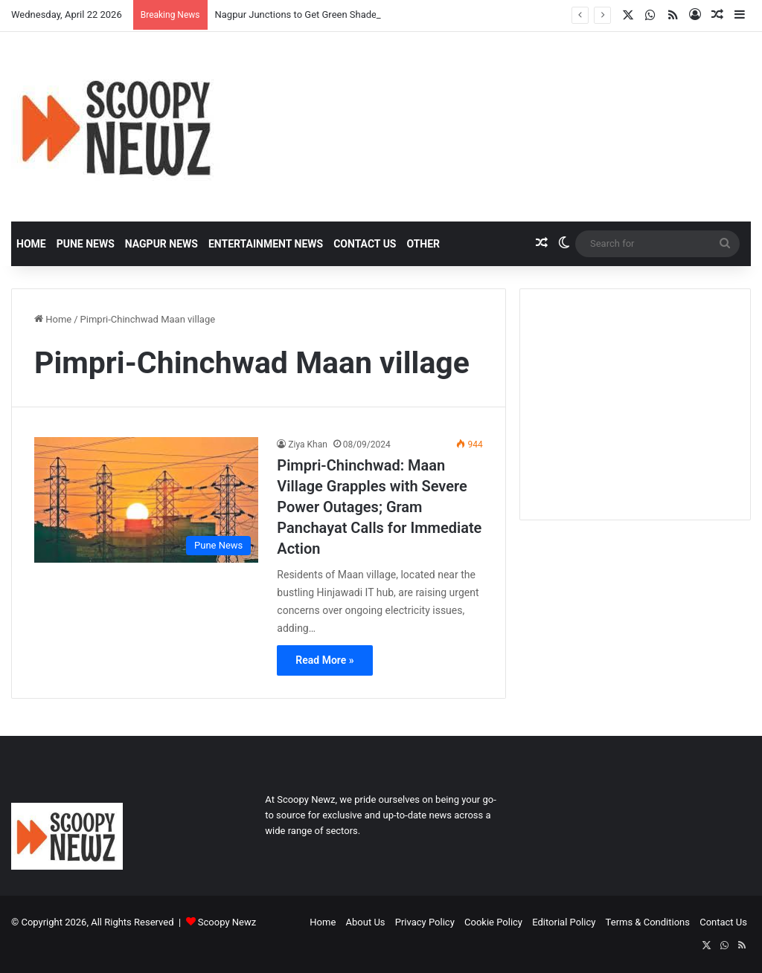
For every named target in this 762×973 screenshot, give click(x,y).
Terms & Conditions (648, 922)
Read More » (324, 660)
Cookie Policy (493, 922)
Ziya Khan (307, 444)
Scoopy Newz (227, 922)
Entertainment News (265, 244)
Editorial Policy (563, 922)
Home (31, 244)
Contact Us (364, 244)
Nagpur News (161, 244)
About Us (365, 922)
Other (423, 244)
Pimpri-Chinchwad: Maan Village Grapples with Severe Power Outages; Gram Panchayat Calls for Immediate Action (379, 506)
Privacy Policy (425, 922)
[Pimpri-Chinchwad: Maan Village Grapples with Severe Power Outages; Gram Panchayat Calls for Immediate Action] (146, 500)
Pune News (86, 244)
